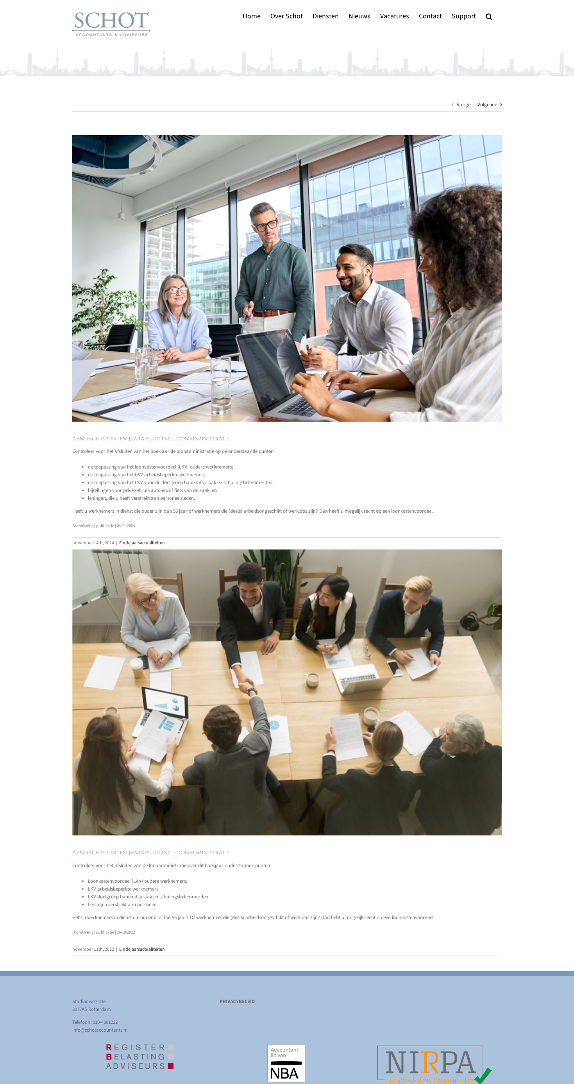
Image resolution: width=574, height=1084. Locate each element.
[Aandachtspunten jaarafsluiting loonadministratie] (287, 278)
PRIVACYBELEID (237, 1001)
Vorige (463, 104)
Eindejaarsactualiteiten (142, 543)
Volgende (487, 104)
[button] (489, 16)
